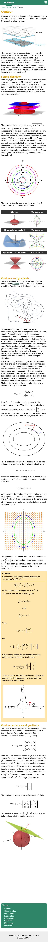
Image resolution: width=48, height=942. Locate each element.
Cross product (10, 911)
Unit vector (8, 925)
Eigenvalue (9, 916)
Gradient (8, 921)
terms (28, 935)
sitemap (21, 935)
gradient (15, 284)
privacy (36, 935)
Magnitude (8, 923)
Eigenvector (9, 918)
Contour (7, 909)
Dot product (9, 913)
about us (13, 935)
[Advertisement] (24, 877)
